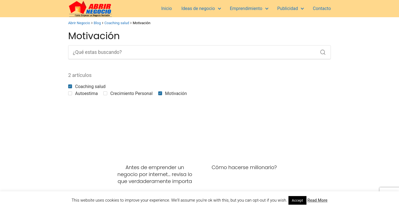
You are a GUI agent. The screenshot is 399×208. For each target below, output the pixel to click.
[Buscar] (320, 50)
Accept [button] (297, 200)
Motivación (172, 93)
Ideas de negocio (198, 8)
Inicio (166, 8)
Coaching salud (87, 86)
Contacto (322, 8)
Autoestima (83, 93)
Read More (317, 200)
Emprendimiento (246, 8)
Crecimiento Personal (128, 93)
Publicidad (287, 8)
